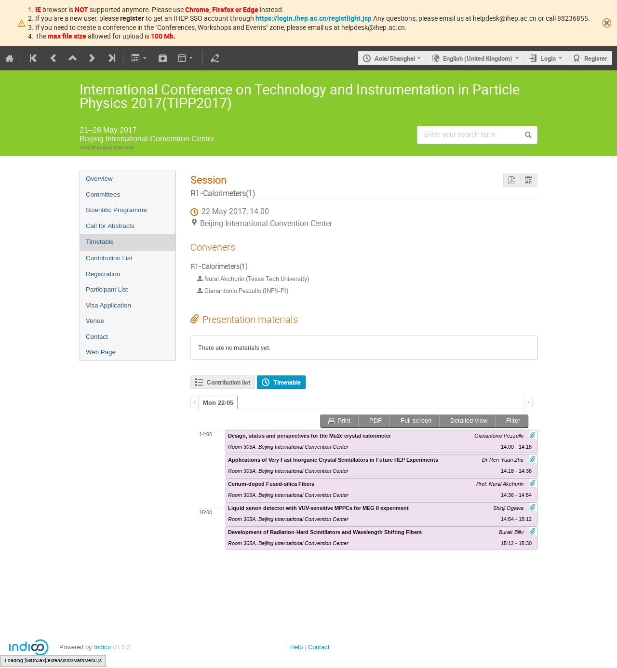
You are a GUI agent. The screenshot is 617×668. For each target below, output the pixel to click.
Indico (102, 647)
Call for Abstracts (110, 225)
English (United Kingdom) (477, 58)
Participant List (107, 289)
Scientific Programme (116, 210)
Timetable (100, 241)
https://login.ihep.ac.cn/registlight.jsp (313, 18)
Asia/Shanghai (395, 58)
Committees (103, 194)
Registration (103, 274)
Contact (97, 336)
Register (595, 58)
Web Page (101, 352)
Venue (95, 320)
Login (548, 58)
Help (296, 647)
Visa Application (108, 305)
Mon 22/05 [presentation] (218, 403)
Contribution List (109, 258)
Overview (99, 178)
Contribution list (228, 382)
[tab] (218, 402)
